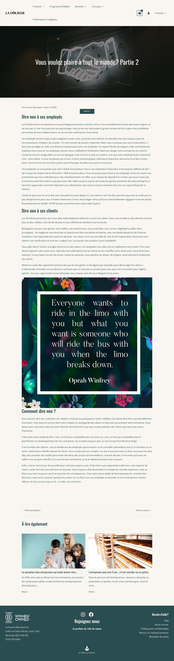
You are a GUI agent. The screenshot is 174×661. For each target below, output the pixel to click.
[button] (43, 6)
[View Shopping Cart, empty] (141, 13)
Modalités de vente (159, 636)
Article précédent (32, 511)
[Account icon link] (149, 13)
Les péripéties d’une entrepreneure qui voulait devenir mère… (52, 573)
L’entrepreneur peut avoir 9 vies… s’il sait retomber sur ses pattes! (117, 574)
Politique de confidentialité (155, 628)
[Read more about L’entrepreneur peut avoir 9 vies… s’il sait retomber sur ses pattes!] (120, 551)
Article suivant (143, 511)
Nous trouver (162, 624)
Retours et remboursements (154, 632)
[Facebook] (91, 614)
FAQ (166, 620)
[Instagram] (83, 614)
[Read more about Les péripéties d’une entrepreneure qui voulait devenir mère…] (53, 551)
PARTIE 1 (87, 112)
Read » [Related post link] (25, 592)
